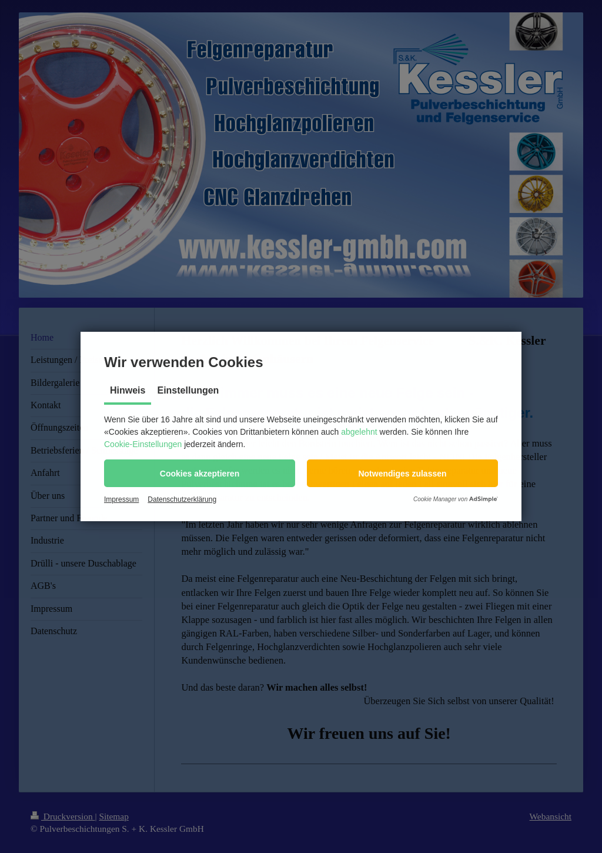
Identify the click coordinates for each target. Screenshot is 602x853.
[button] (199, 473)
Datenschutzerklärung (182, 499)
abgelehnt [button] (359, 432)
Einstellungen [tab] (188, 390)
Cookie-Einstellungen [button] (143, 444)
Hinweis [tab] (127, 390)
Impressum (121, 499)
